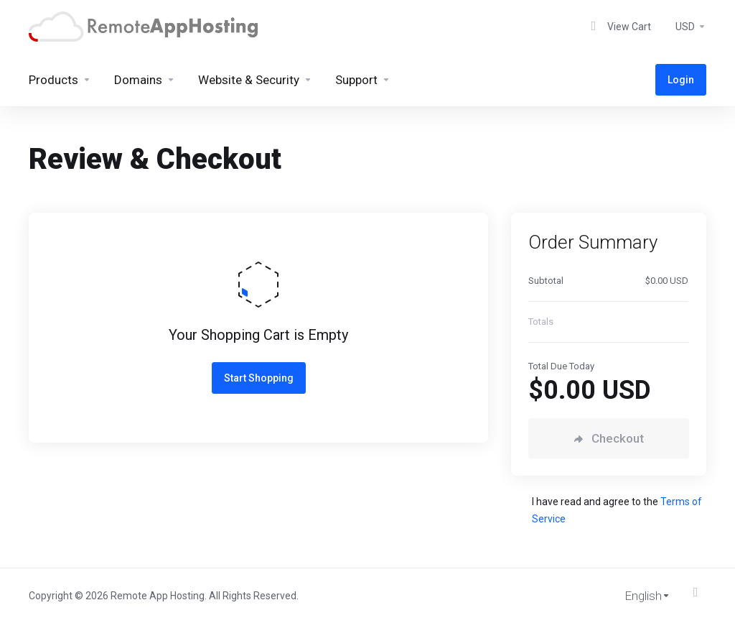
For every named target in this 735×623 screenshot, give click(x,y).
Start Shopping (259, 378)
